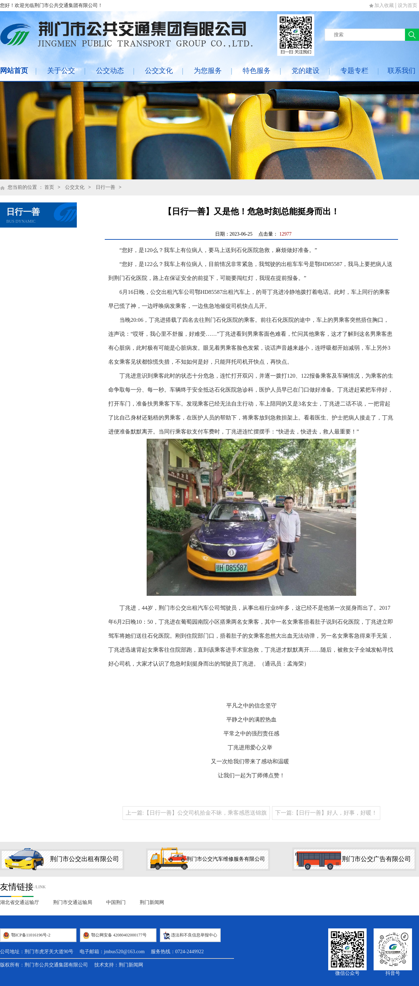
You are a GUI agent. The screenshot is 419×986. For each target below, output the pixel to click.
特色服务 (257, 70)
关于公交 (61, 70)
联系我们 (402, 70)
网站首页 (14, 70)
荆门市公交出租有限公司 (84, 858)
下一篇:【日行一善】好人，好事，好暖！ (326, 813)
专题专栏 (354, 70)
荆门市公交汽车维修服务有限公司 (225, 859)
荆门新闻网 (152, 902)
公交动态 (110, 70)
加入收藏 (384, 5)
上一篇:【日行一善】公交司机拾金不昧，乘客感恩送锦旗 (196, 813)
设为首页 (407, 5)
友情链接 (17, 886)
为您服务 (208, 70)
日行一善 (105, 187)
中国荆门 (116, 902)
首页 (49, 187)
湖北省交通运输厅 (19, 902)
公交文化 (159, 70)
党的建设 (305, 70)
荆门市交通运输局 (72, 902)
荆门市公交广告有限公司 (376, 858)
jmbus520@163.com (124, 951)
